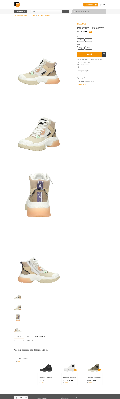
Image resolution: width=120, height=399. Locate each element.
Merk (28, 336)
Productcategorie (40, 336)
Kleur (78, 44)
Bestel (89, 54)
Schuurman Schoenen (21, 15)
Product (18, 336)
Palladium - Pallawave (43, 15)
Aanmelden (90, 5)
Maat (78, 37)
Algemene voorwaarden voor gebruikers (71, 397)
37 (80, 40)
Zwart (88, 48)
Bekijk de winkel (82, 84)
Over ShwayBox (42, 397)
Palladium (33, 15)
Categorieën (20, 11)
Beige (80, 48)
